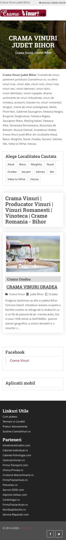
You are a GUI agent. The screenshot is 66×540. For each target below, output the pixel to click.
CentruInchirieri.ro (14, 460)
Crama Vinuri (24, 52)
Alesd (11, 164)
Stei (52, 171)
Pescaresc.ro (10, 484)
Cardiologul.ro (11, 499)
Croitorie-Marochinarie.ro (18, 474)
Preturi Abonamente (15, 426)
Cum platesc (10, 416)
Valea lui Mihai (16, 179)
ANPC (24, 528)
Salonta (40, 171)
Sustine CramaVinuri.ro (17, 431)
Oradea (12, 171)
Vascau (34, 179)
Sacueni (26, 171)
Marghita (36, 164)
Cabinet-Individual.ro (15, 450)
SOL (31, 528)
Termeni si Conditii (14, 421)
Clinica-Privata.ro (13, 470)
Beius (22, 164)
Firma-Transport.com (15, 465)
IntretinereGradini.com (16, 445)
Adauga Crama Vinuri (52, 2)
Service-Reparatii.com (16, 514)
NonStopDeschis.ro (14, 509)
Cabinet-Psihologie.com (17, 455)
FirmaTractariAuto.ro (15, 504)
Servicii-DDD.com (13, 489)
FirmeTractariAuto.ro (15, 479)
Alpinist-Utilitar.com (15, 494)
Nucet (50, 164)
